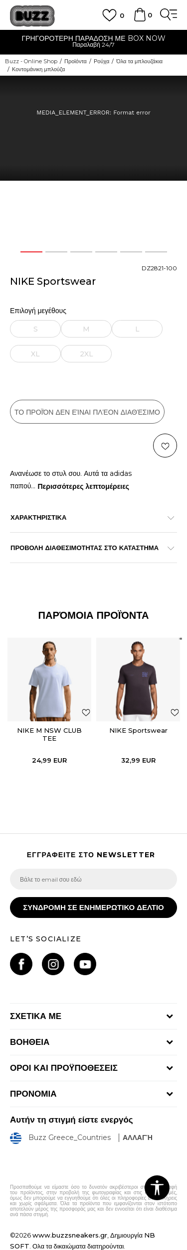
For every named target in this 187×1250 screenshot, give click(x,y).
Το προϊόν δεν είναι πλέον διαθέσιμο (87, 412)
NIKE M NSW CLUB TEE (49, 734)
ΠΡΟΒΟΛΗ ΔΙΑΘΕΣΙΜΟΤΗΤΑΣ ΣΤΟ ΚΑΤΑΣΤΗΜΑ (88, 548)
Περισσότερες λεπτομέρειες (83, 486)
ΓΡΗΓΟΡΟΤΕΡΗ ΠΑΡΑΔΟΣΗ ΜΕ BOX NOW (93, 38)
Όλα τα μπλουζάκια (139, 61)
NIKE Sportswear (138, 730)
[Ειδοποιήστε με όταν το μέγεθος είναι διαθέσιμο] (35, 329)
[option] (93, 42)
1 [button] (31, 251)
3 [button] (81, 251)
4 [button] (106, 251)
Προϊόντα (75, 61)
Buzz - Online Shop (31, 61)
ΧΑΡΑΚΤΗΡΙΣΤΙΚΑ (88, 517)
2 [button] (56, 251)
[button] (165, 445)
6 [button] (156, 251)
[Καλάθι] (140, 19)
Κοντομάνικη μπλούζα (38, 69)
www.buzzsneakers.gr (69, 1235)
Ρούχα (101, 61)
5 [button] (131, 251)
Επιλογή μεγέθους (38, 311)
